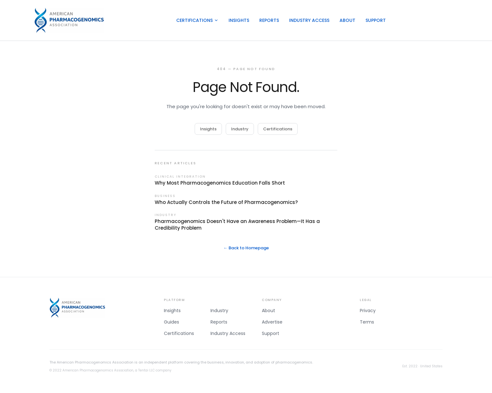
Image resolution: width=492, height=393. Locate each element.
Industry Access (309, 20)
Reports (269, 20)
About (347, 20)
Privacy (368, 310)
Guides (171, 322)
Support (376, 20)
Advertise (272, 322)
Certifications (197, 20)
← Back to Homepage (246, 248)
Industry (240, 129)
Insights (239, 20)
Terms (367, 322)
